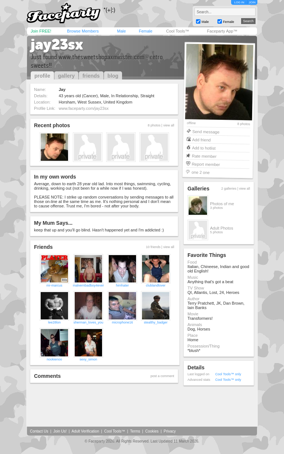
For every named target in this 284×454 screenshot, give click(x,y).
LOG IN (239, 2)
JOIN (252, 2)
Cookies (152, 431)
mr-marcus (54, 285)
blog (113, 76)
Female (145, 31)
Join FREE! (41, 31)
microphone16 (122, 322)
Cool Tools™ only (228, 374)
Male (121, 31)
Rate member (204, 155)
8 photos (243, 124)
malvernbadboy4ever (88, 285)
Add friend (201, 139)
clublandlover (156, 285)
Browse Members (83, 31)
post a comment (162, 376)
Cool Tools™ (177, 31)
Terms (135, 431)
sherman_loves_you (89, 322)
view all (168, 125)
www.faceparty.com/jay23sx (84, 108)
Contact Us (39, 431)
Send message (206, 131)
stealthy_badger (156, 322)
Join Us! (60, 431)
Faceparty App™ (222, 31)
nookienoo (54, 359)
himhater (122, 285)
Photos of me (222, 203)
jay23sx (57, 44)
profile (42, 76)
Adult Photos (221, 228)
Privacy (170, 431)
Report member (206, 164)
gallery (66, 76)
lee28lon (54, 322)
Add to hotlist (204, 147)
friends (91, 76)
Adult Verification (85, 431)
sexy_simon (88, 359)
